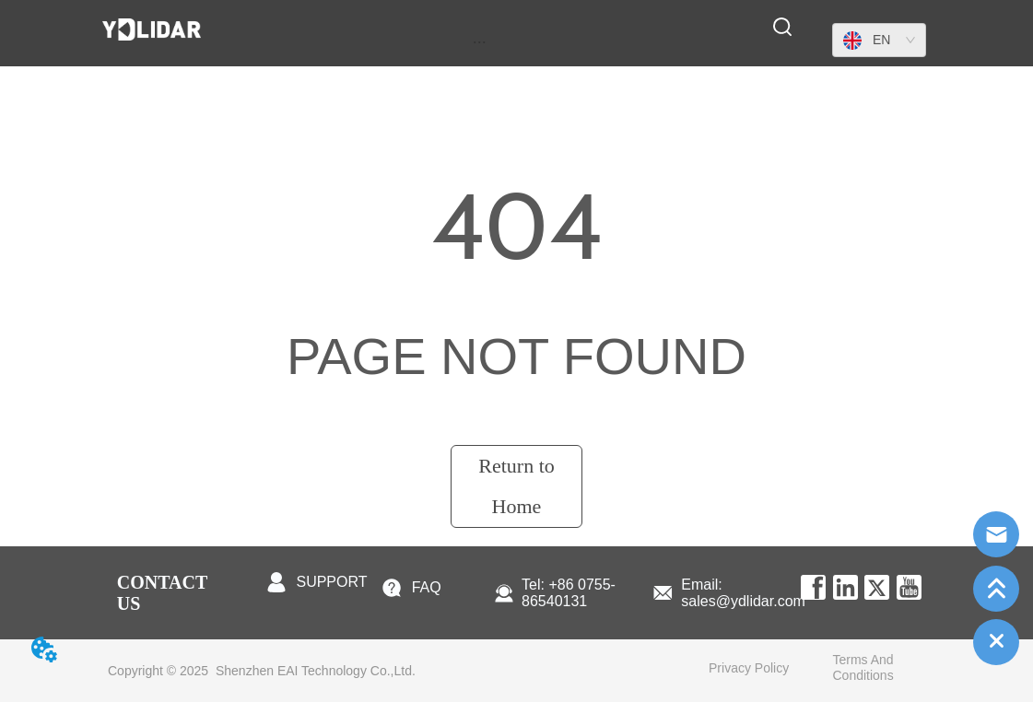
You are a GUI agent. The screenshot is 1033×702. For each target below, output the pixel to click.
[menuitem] (479, 41)
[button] (479, 41)
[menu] (479, 41)
